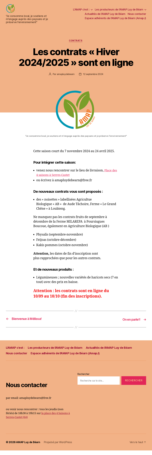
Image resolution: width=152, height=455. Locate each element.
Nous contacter (137, 16)
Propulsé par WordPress (58, 446)
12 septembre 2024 (93, 78)
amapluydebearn (65, 78)
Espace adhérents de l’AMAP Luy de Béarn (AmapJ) (115, 20)
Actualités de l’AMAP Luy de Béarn (105, 16)
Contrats (76, 45)
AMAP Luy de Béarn (28, 446)
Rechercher (83, 378)
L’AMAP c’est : (81, 11)
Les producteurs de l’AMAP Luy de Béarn (119, 11)
